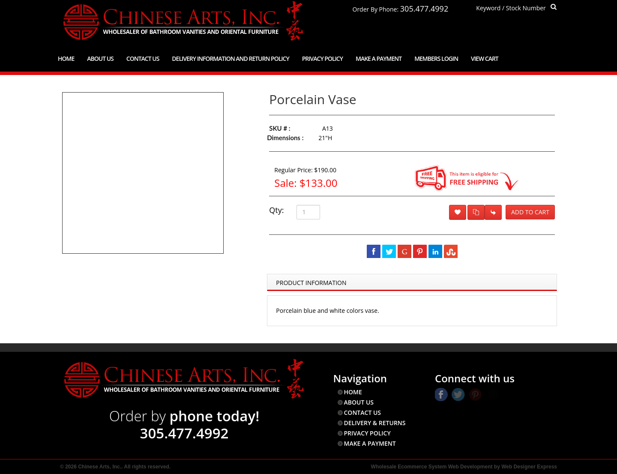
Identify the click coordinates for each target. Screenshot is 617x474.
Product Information (311, 283)
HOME (353, 392)
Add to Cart (530, 212)
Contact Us (142, 58)
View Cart (484, 58)
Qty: (276, 210)
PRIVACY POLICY (367, 433)
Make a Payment (378, 58)
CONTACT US (362, 412)
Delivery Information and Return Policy (230, 58)
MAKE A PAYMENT (370, 443)
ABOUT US (359, 402)
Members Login (436, 58)
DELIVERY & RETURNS (375, 423)
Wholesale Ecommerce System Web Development (432, 467)
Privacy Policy (322, 58)
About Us (100, 58)
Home (66, 58)
